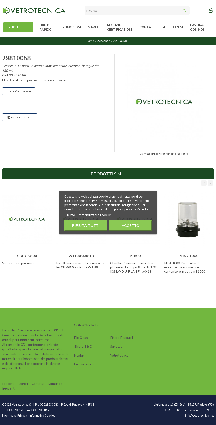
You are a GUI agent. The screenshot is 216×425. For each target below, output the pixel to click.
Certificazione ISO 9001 (198, 410)
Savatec (116, 347)
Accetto (130, 225)
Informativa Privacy (14, 415)
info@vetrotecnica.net (199, 415)
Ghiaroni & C (83, 347)
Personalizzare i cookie (94, 215)
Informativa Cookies (42, 415)
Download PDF (20, 118)
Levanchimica (84, 364)
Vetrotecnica (119, 355)
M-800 (135, 255)
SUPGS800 (27, 255)
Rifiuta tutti (86, 225)
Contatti (38, 384)
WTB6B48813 (81, 255)
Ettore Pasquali (121, 338)
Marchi (23, 384)
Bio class (81, 338)
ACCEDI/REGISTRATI (19, 91)
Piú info (69, 215)
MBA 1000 (189, 255)
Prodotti (8, 384)
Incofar (79, 355)
